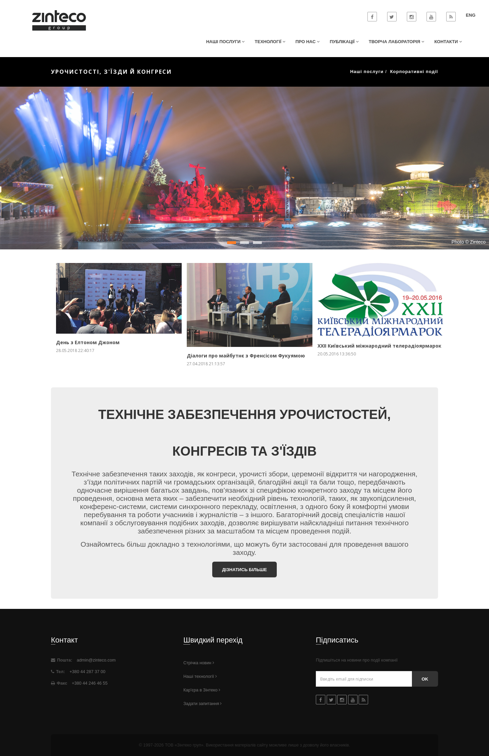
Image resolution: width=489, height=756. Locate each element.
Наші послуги (225, 41)
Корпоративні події (414, 71)
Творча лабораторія (396, 41)
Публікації (344, 41)
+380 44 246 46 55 (89, 683)
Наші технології (200, 676)
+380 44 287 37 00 (86, 671)
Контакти (448, 41)
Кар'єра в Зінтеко (201, 690)
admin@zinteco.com (96, 660)
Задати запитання (202, 703)
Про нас (307, 41)
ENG (470, 15)
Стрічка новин (198, 663)
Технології (270, 41)
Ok (425, 679)
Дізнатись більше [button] (244, 569)
